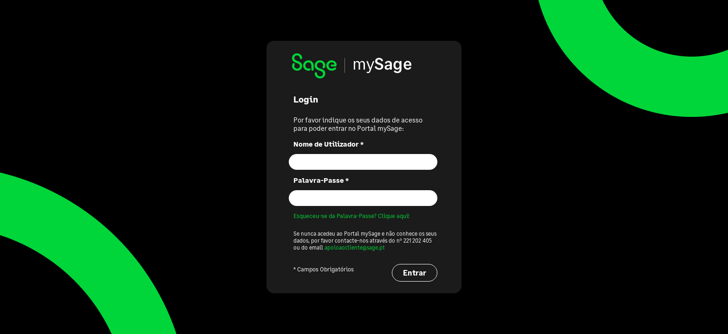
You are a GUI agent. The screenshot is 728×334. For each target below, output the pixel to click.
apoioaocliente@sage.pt (355, 247)
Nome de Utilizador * (328, 144)
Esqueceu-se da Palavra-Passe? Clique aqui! (351, 215)
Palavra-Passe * (321, 180)
